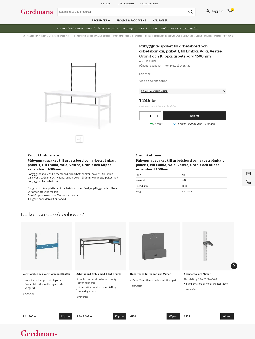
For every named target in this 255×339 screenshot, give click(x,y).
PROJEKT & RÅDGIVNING (131, 20)
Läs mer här (190, 28)
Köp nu (194, 116)
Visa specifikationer (153, 81)
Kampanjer (160, 20)
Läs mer (144, 74)
